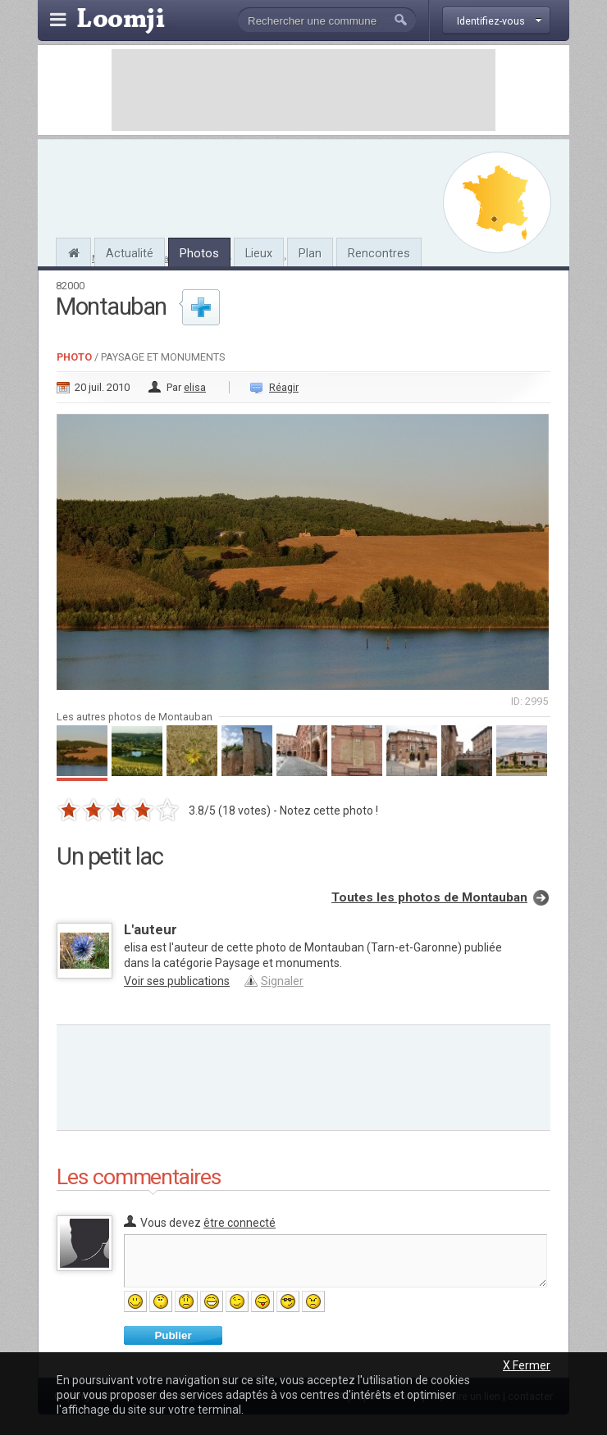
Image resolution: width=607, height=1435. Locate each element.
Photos (199, 253)
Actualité (129, 253)
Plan (310, 253)
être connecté (239, 1222)
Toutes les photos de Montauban (429, 897)
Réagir (284, 387)
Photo (74, 357)
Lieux (258, 253)
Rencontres (379, 253)
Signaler (282, 981)
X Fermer (526, 1365)
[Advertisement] (303, 90)
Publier (172, 1335)
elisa (195, 387)
